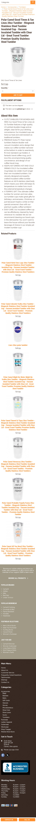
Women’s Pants (8, 652)
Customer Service (7, 673)
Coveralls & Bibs (8, 609)
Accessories (5, 691)
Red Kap (6, 595)
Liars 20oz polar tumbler (18, 345)
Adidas (5, 591)
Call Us (27, 820)
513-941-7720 (14, 750)
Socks (5, 715)
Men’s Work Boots (9, 626)
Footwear (4, 720)
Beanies (5, 696)
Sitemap (4, 680)
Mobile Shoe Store (7, 732)
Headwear (6, 616)
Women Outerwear (10, 646)
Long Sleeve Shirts (9, 648)
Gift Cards (6, 700)
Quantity (4, 88)
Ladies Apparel (6, 722)
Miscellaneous (8, 708)
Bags (4, 693)
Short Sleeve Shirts (9, 650)
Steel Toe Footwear (10, 628)
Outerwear (5, 724)
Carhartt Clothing (9, 607)
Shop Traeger (6, 729)
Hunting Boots (8, 630)
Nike (4, 593)
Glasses (5, 703)
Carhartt (6, 589)
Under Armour (8, 597)
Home (3, 668)
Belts (4, 698)
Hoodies (6, 614)
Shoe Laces (7, 712)
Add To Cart (18, 95)
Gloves (5, 705)
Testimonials (5, 677)
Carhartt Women (9, 644)
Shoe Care (6, 710)
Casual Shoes (8, 632)
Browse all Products (18, 578)
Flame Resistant (8, 611)
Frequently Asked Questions (11, 675)
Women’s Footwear (10, 634)
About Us (4, 670)
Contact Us (5, 682)
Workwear (5, 727)
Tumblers (6, 717)
